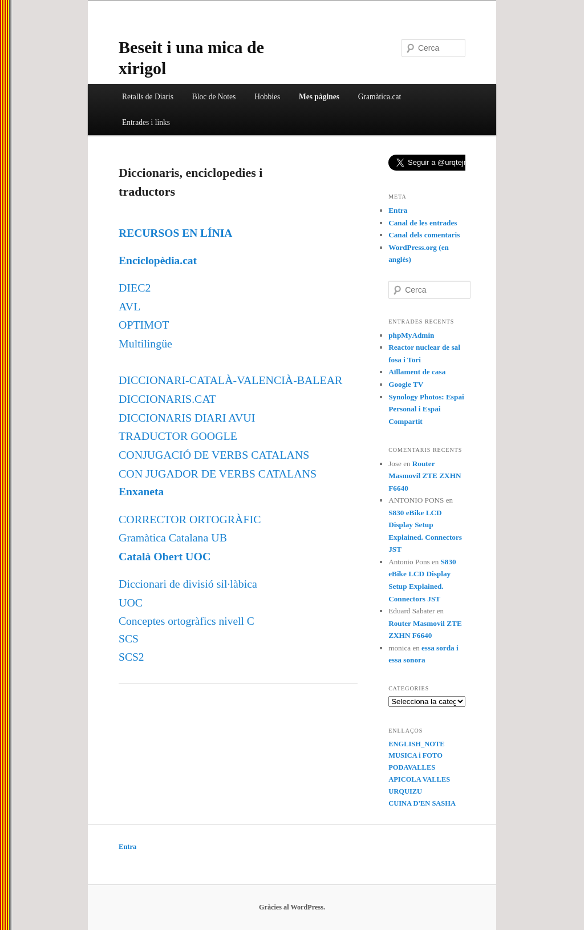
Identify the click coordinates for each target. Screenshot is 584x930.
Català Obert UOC (164, 556)
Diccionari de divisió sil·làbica (188, 583)
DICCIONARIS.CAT (167, 399)
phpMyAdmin (411, 335)
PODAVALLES (411, 767)
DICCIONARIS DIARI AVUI (187, 417)
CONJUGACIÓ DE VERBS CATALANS (214, 454)
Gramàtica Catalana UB (173, 537)
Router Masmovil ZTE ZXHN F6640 (424, 475)
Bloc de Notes (214, 96)
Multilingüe (145, 343)
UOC (131, 602)
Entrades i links (146, 122)
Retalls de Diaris (147, 96)
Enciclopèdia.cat (158, 260)
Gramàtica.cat (379, 96)
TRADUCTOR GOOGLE (178, 436)
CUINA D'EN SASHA (422, 803)
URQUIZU (405, 791)
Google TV (405, 384)
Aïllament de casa (416, 371)
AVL (129, 306)
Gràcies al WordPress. (292, 907)
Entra (397, 210)
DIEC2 (135, 287)
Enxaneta (141, 492)
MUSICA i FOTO (415, 755)
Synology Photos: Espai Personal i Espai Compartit (426, 409)
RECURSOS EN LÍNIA (175, 233)
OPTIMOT (144, 324)
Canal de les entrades (422, 223)
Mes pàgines (319, 96)
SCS (129, 639)
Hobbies (267, 96)
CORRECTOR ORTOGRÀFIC (190, 519)
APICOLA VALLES (419, 779)
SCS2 (131, 657)
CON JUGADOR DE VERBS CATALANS (218, 473)
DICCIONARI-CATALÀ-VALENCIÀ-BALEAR (230, 380)
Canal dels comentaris (424, 235)
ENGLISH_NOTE (416, 744)
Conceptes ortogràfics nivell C (186, 621)
